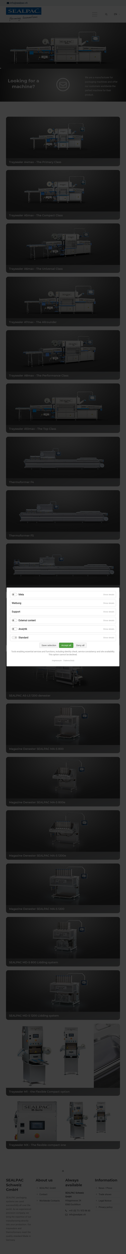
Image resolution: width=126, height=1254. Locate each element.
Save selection (49, 645)
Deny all (80, 645)
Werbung (16, 603)
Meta (21, 594)
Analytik (22, 629)
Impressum (57, 661)
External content (27, 620)
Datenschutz (68, 661)
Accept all (66, 645)
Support (16, 611)
